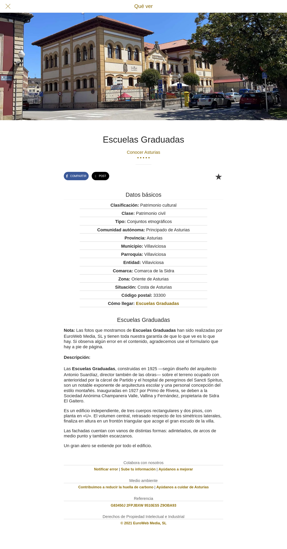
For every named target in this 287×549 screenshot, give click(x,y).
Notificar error (106, 469)
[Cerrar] (8, 6)
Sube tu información (138, 469)
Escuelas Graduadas (157, 303)
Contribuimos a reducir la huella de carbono (115, 487)
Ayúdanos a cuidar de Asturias (182, 487)
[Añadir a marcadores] (218, 176)
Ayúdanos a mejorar (176, 469)
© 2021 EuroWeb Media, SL (144, 523)
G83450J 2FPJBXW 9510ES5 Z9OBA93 (143, 505)
